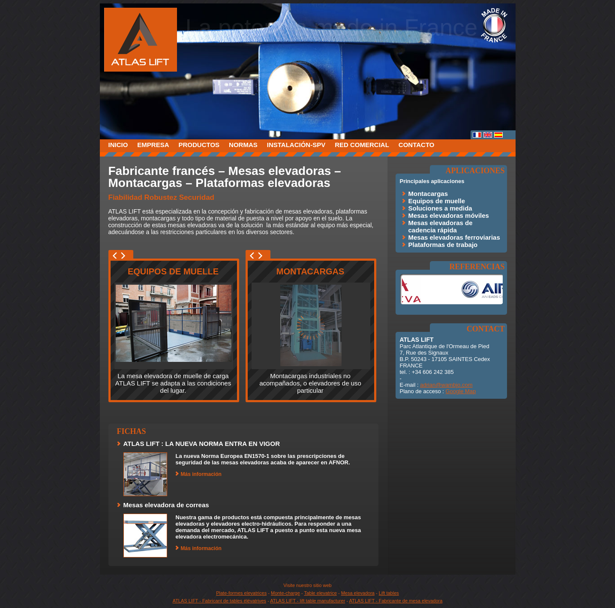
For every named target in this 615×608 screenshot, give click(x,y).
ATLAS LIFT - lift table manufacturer (307, 600)
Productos (199, 144)
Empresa (153, 144)
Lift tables (389, 593)
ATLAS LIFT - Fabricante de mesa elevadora (396, 600)
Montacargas (310, 271)
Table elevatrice (320, 593)
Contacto (417, 144)
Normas (243, 144)
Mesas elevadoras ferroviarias (454, 237)
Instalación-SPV (296, 144)
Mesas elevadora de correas (166, 505)
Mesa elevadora (358, 593)
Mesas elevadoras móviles (448, 215)
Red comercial (362, 144)
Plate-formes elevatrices (241, 593)
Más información (201, 474)
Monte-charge (285, 593)
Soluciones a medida (440, 208)
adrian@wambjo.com (446, 385)
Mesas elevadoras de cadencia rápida (440, 226)
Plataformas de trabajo (443, 244)
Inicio (118, 144)
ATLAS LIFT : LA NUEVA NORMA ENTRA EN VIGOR (201, 443)
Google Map (460, 391)
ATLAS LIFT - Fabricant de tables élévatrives (219, 600)
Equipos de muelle (173, 271)
